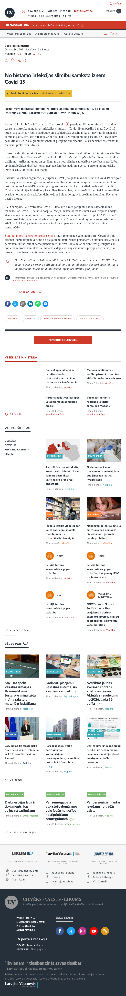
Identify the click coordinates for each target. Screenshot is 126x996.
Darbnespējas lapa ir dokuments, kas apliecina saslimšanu (20, 806)
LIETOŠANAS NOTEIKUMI (30, 922)
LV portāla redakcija (31, 939)
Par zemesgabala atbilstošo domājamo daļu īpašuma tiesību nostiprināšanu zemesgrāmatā (61, 811)
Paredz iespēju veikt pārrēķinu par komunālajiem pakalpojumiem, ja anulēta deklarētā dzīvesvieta (62, 754)
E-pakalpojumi (71, 696)
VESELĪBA (10, 441)
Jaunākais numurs (104, 872)
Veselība (37, 54)
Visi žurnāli (100, 881)
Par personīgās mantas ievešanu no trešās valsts (104, 806)
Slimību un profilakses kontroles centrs (29, 235)
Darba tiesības (30, 816)
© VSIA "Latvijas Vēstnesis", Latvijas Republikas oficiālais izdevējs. (45, 978)
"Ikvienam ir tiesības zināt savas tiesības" (44, 963)
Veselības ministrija (17, 46)
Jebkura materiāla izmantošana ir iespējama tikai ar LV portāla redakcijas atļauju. (55, 974)
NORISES (52, 11)
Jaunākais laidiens (63, 872)
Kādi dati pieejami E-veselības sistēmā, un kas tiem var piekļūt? (61, 687)
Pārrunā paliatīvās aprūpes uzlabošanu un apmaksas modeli (62, 401)
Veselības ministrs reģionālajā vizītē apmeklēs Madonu (98, 401)
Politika (27, 763)
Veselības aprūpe (55, 414)
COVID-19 (10, 445)
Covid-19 (30, 319)
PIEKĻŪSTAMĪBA (25, 926)
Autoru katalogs (103, 877)
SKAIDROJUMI (36, 11)
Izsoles (56, 877)
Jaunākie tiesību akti (25, 870)
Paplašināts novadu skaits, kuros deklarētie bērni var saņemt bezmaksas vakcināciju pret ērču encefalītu (62, 475)
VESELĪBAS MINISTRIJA (21, 357)
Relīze (20, 54)
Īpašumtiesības (72, 824)
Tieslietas (28, 709)
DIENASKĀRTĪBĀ (83, 11)
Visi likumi (18, 879)
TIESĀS (32, 16)
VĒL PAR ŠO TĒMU (18, 428)
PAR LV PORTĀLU (25, 918)
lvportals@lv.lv (35, 945)
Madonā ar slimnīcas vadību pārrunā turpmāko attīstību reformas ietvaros (104, 374)
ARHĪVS (67, 16)
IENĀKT (117, 4)
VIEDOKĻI (65, 11)
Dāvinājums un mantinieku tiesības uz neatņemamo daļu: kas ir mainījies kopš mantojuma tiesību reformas (104, 754)
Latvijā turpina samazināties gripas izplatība (58, 569)
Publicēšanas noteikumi (24, 281)
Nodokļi (109, 816)
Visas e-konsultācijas (23, 832)
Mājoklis (68, 772)
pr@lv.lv (41, 949)
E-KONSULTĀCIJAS (49, 16)
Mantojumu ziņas (62, 881)
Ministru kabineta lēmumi (57, 319)
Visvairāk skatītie (23, 875)
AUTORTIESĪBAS (25, 930)
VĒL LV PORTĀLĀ (17, 643)
